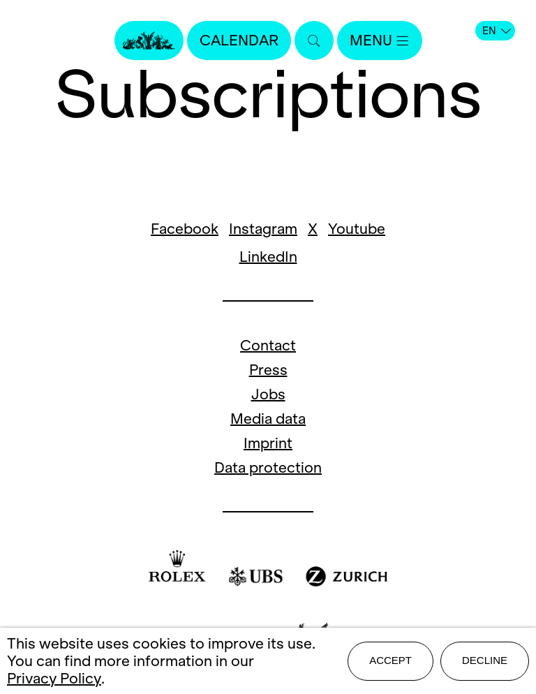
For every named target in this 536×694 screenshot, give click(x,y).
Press (268, 370)
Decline (484, 660)
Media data (268, 419)
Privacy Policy (54, 678)
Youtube (356, 229)
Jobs (268, 394)
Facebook (184, 229)
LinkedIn (268, 257)
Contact (268, 345)
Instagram (263, 229)
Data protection (268, 467)
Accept (390, 660)
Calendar (239, 40)
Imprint (268, 443)
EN (496, 30)
